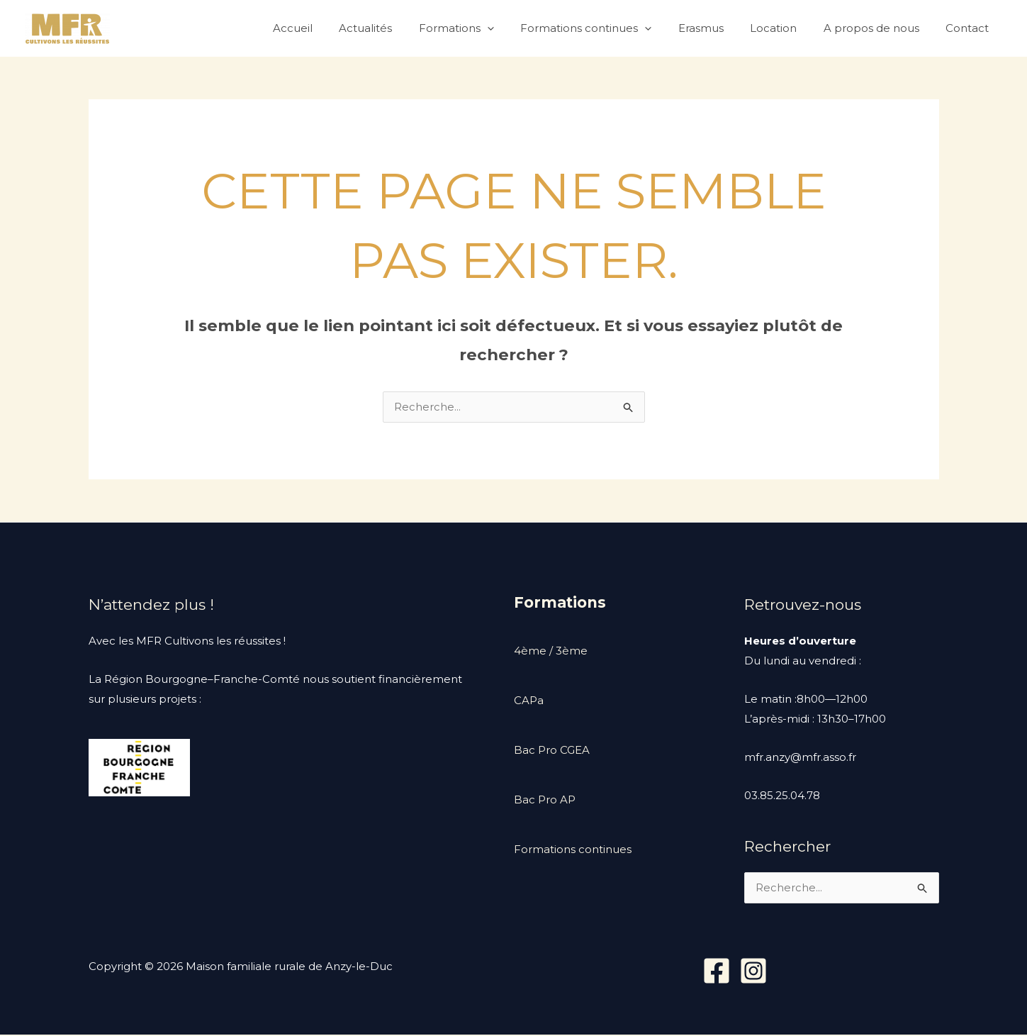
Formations (485, 28)
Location (786, 28)
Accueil (332, 28)
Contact (970, 28)
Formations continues (609, 28)
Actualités (400, 28)
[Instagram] (753, 972)
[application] (516, 28)
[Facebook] (716, 972)
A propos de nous (879, 28)
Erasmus (719, 28)
